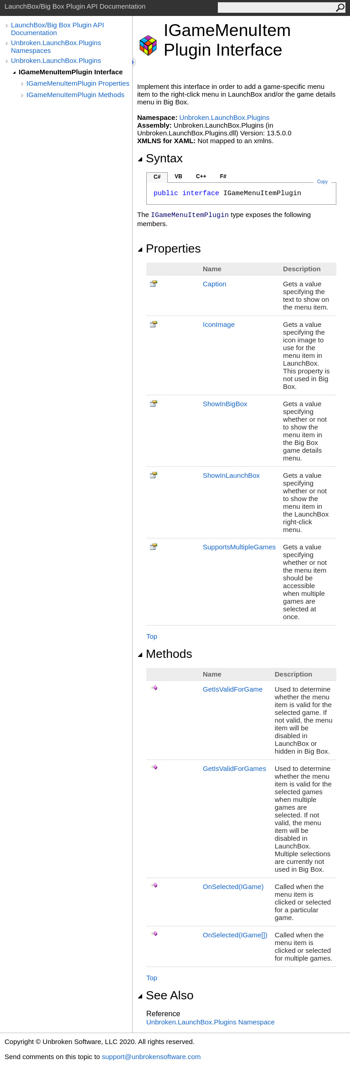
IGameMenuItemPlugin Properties (77, 83)
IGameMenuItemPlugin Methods (75, 94)
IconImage (219, 324)
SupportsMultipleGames (239, 547)
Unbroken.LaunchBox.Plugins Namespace (210, 1022)
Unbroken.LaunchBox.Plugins (56, 60)
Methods (164, 654)
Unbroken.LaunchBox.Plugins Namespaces (56, 46)
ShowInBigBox (225, 404)
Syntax (160, 158)
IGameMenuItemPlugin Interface (71, 72)
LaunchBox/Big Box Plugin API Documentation (57, 28)
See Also (165, 995)
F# (223, 176)
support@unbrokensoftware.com (151, 1056)
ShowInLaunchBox (231, 475)
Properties (169, 248)
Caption (214, 284)
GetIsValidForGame (232, 689)
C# (157, 177)
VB (178, 176)
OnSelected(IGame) (233, 886)
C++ (201, 176)
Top (151, 636)
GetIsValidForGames (234, 768)
